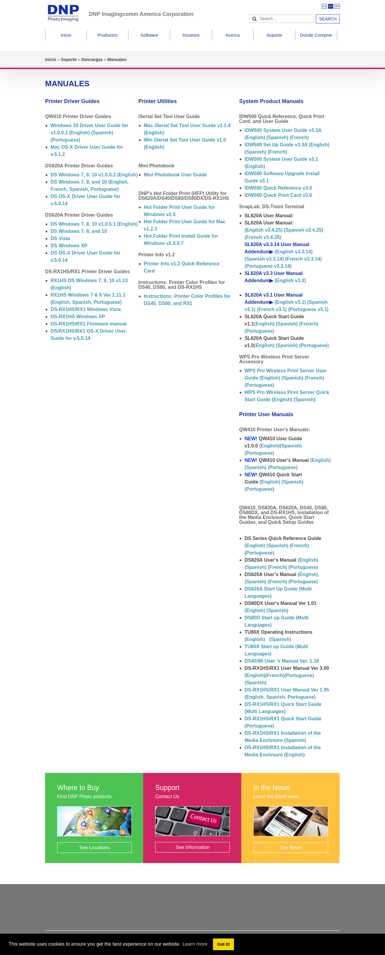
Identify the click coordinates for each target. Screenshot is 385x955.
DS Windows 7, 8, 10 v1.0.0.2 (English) (94, 174)
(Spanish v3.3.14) (264, 258)
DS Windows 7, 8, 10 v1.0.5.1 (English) (94, 224)
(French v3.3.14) (303, 258)
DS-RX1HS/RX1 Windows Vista (86, 309)
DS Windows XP (69, 245)
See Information (193, 847)
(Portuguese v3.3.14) (268, 266)
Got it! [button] (223, 944)
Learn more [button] (195, 944)
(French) (298, 137)
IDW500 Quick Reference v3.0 (278, 188)
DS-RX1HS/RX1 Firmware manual (89, 323)
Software (149, 35)
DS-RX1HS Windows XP (78, 316)
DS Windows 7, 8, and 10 (79, 231)
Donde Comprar (316, 35)
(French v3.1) (272, 309)
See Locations (94, 847)
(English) (264, 323)
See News (291, 847)
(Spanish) (101, 132)
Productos (107, 35)
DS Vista (60, 238)
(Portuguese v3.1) (308, 309)
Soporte (274, 35)
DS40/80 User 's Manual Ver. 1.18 (282, 661)
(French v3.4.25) (263, 237)
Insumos (190, 35)
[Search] (282, 18)
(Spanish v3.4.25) (303, 230)
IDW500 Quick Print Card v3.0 (278, 195)
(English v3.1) (290, 302)
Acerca (233, 35)
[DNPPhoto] (67, 10)
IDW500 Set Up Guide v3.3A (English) (287, 144)
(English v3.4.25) (263, 230)
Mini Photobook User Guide (175, 174)
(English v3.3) (290, 280)
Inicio (66, 35)
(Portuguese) (65, 139)
